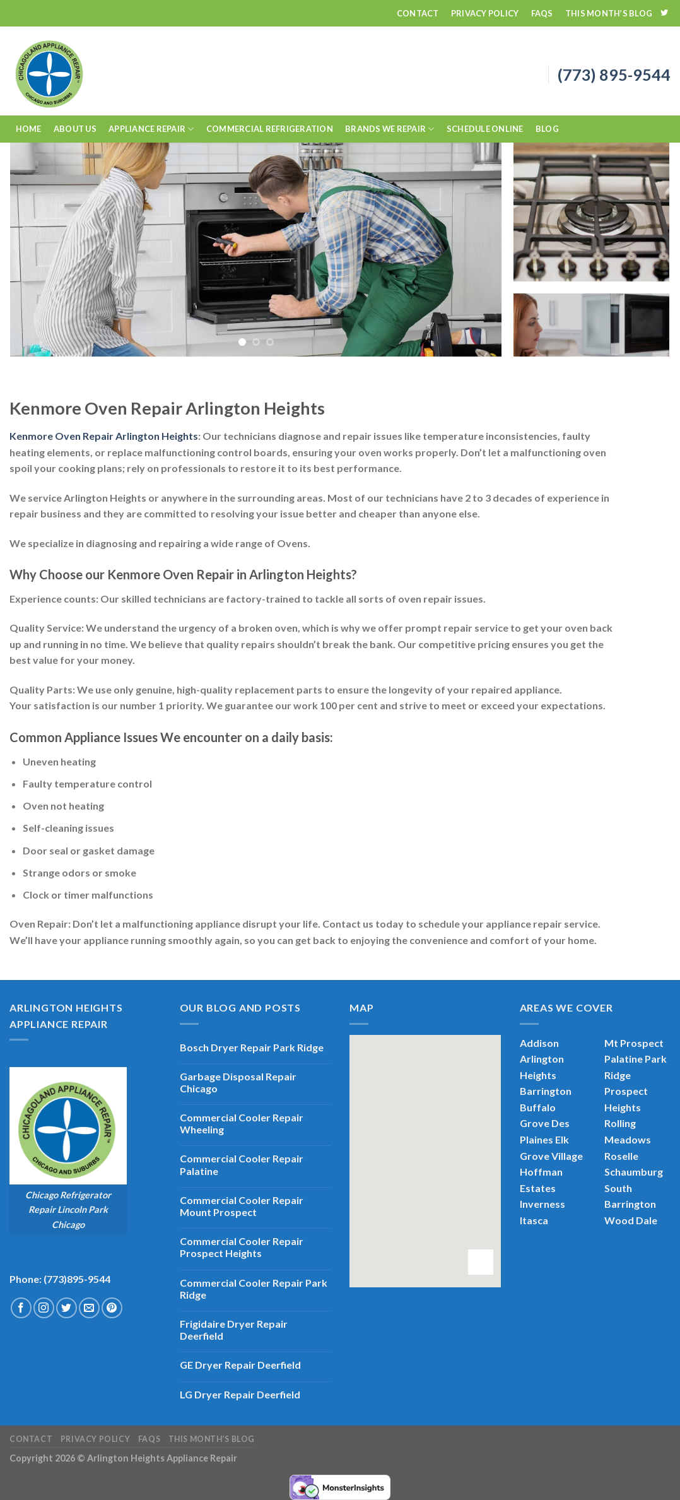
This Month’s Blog (608, 13)
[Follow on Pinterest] (112, 1307)
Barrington (546, 1091)
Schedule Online (485, 129)
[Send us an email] (89, 1307)
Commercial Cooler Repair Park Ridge (253, 1289)
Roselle (621, 1156)
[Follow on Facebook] (21, 1307)
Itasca (534, 1220)
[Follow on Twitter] (664, 13)
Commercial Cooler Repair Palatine (241, 1164)
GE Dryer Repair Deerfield (240, 1365)
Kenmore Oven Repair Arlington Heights (103, 436)
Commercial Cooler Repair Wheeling (241, 1123)
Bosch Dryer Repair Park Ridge (252, 1047)
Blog (547, 129)
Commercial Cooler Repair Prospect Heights (241, 1247)
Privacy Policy (485, 13)
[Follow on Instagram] (43, 1307)
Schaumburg (633, 1172)
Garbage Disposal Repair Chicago (238, 1082)
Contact (418, 13)
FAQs (542, 13)
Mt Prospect (634, 1043)
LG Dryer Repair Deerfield (240, 1394)
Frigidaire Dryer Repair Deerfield (234, 1330)
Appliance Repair (151, 129)
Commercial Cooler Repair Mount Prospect (241, 1206)
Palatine (623, 1059)
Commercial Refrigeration (269, 129)
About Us (75, 129)
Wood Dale (630, 1220)
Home (29, 129)
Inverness (542, 1204)
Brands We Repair (390, 129)
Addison (539, 1043)
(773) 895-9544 (614, 74)
